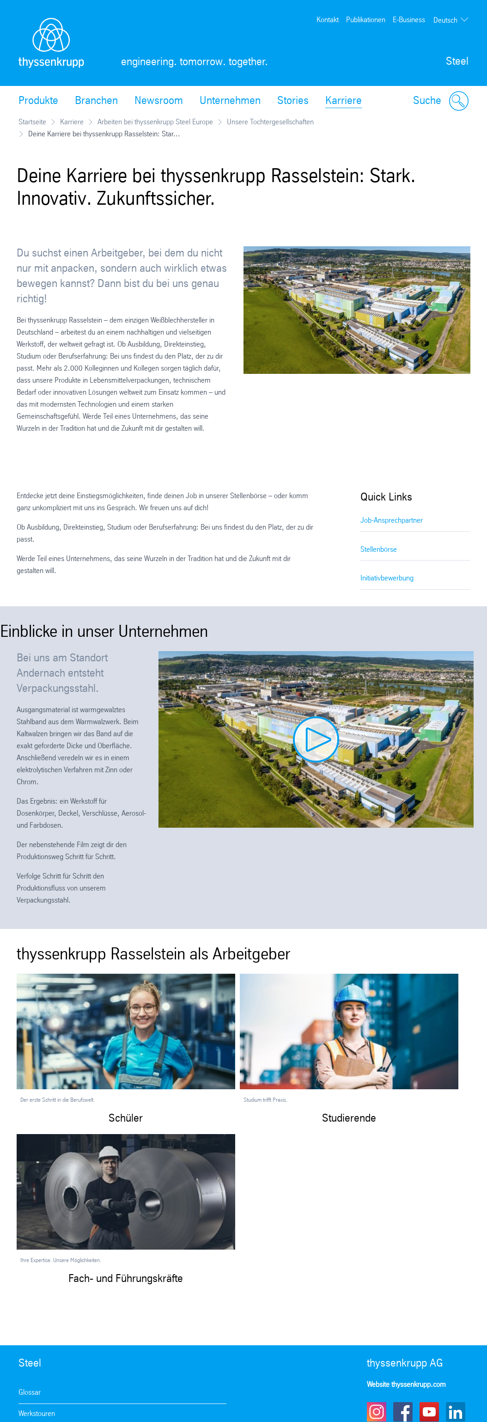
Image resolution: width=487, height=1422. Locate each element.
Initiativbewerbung (387, 578)
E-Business (409, 20)
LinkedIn (455, 1412)
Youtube (429, 1412)
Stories (293, 101)
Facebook (403, 1412)
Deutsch (445, 20)
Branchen (96, 101)
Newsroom (158, 101)
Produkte (38, 101)
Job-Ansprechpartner (391, 520)
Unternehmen (230, 101)
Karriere (343, 101)
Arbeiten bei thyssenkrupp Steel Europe (155, 122)
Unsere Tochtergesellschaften (270, 122)
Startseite (32, 122)
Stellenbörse (378, 549)
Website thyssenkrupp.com (406, 1384)
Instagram (376, 1412)
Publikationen (365, 20)
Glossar (29, 1392)
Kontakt (328, 20)
